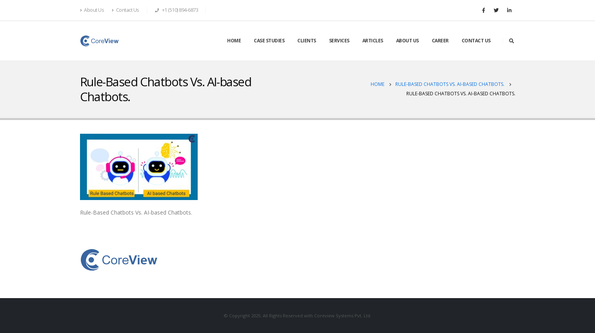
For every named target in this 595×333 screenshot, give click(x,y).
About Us (92, 10)
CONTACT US (476, 40)
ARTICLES (372, 40)
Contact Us (125, 10)
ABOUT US (407, 40)
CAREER (440, 40)
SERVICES (339, 40)
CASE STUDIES (269, 40)
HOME (234, 40)
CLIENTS (306, 40)
